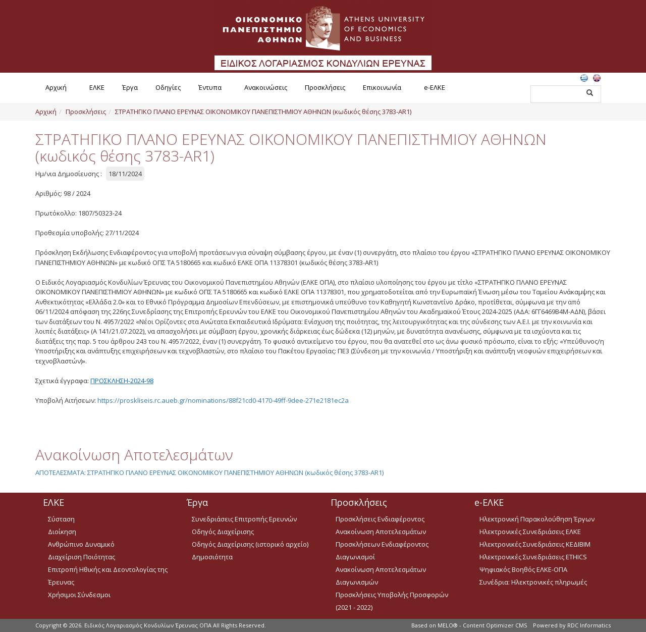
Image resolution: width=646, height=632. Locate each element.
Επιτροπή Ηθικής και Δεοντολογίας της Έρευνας (108, 576)
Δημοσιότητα (212, 556)
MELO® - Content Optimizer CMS (482, 625)
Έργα (130, 87)
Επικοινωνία (382, 87)
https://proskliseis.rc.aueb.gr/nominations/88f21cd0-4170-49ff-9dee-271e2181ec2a (223, 400)
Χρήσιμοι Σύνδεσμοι (79, 594)
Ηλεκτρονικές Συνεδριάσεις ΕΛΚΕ (530, 531)
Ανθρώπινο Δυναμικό (81, 544)
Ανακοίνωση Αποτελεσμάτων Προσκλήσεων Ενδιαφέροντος (382, 538)
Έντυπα (210, 87)
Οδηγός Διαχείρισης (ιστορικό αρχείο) (250, 544)
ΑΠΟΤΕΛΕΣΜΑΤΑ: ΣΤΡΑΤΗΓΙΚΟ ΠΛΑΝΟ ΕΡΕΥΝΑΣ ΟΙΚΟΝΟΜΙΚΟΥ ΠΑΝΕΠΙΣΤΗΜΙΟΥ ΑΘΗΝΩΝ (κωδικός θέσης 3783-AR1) (209, 472)
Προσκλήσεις (325, 87)
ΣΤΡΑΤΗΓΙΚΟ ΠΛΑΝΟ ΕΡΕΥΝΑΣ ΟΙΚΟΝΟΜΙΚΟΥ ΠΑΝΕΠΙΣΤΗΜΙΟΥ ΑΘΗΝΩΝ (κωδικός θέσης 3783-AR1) (263, 111)
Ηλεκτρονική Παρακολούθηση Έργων (537, 518)
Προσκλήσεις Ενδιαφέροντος (380, 518)
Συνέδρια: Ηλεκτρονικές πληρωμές (533, 582)
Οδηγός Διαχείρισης (223, 531)
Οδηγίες (168, 87)
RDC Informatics (589, 625)
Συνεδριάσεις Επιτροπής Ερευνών (244, 518)
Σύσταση (61, 518)
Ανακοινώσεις (265, 87)
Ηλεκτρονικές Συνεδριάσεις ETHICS (533, 556)
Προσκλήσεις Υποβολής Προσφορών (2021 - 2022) (392, 601)
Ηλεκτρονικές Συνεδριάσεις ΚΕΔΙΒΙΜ (534, 544)
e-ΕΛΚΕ (434, 87)
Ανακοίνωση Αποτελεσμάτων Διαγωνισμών (381, 576)
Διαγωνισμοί (355, 556)
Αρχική (56, 87)
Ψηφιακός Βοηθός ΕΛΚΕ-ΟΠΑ (523, 569)
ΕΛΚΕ (96, 87)
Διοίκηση (62, 531)
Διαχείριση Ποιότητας (81, 556)
